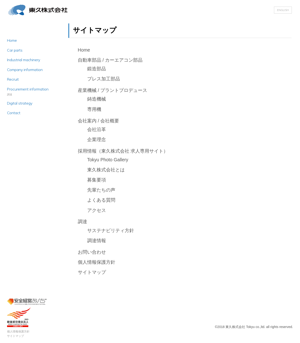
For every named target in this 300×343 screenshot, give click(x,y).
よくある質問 (101, 200)
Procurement (28, 89)
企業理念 (96, 139)
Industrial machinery (23, 59)
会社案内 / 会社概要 (98, 120)
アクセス (96, 210)
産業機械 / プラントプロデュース (112, 90)
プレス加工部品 (103, 78)
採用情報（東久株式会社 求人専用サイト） (123, 151)
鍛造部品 (96, 68)
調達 (82, 221)
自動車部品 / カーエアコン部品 (110, 60)
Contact (13, 112)
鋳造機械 (96, 99)
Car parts (14, 50)
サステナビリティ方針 (110, 230)
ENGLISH (283, 10)
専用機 (94, 109)
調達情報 (96, 240)
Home (12, 40)
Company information (25, 69)
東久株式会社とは (106, 169)
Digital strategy (19, 103)
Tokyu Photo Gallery (107, 159)
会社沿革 (96, 129)
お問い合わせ (92, 252)
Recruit (13, 79)
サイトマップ (15, 336)
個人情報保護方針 (18, 331)
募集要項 (96, 179)
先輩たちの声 (101, 189)
